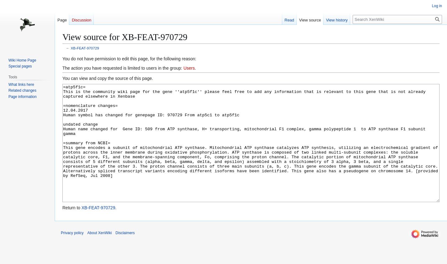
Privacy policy (72, 256)
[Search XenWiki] (397, 19)
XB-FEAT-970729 (85, 48)
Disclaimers (125, 256)
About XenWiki (99, 256)
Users (189, 68)
